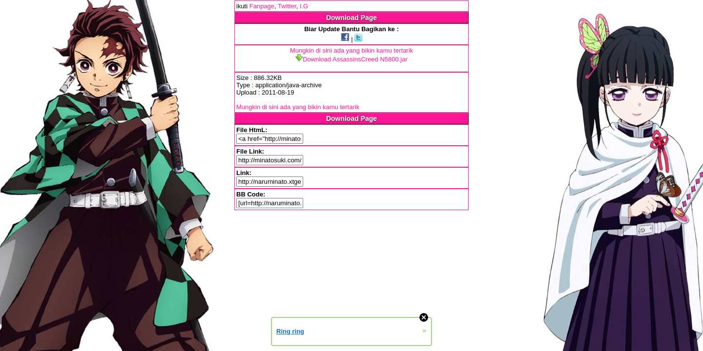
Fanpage (261, 6)
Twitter (287, 6)
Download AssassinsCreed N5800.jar (351, 59)
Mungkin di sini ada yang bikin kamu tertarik (351, 50)
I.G (304, 6)
